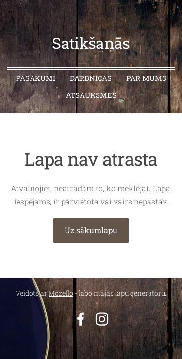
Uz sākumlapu (91, 230)
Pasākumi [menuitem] (35, 78)
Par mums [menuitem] (146, 78)
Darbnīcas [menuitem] (91, 78)
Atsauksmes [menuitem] (91, 95)
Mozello (61, 292)
